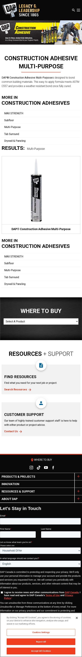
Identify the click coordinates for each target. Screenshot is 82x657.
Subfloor (9, 120)
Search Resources (15, 389)
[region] (41, 635)
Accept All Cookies (41, 651)
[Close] (76, 617)
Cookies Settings (41, 632)
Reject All (41, 642)
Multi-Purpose (12, 127)
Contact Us (11, 431)
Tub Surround (11, 134)
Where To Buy (41, 459)
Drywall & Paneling (14, 140)
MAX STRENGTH (13, 113)
